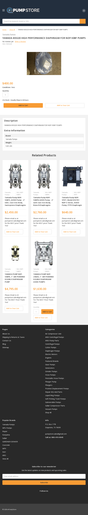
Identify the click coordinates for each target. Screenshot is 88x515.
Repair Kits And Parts (53, 392)
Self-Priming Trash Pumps (55, 398)
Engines (48, 357)
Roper (4, 431)
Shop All (48, 412)
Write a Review (20, 41)
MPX (4, 448)
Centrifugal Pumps (52, 344)
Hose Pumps (50, 374)
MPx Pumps (7, 428)
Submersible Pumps (53, 402)
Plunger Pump (50, 381)
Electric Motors (51, 354)
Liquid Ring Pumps (52, 395)
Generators (49, 368)
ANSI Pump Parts (52, 340)
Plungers (48, 385)
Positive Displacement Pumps (57, 388)
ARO (4, 455)
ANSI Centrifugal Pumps (54, 337)
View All (5, 458)
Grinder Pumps (51, 371)
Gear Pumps (50, 364)
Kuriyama (6, 434)
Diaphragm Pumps (52, 350)
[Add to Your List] (14, 231)
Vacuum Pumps (51, 409)
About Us (6, 333)
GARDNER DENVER (10, 441)
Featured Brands (52, 361)
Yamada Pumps (8, 424)
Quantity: (5, 91)
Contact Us (6, 340)
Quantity (36, 307)
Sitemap (5, 347)
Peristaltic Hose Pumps (54, 378)
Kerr (4, 451)
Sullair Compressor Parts (55, 405)
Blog (4, 344)
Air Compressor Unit (53, 333)
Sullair (4, 438)
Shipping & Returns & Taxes (13, 337)
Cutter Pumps (50, 347)
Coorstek (6, 445)
